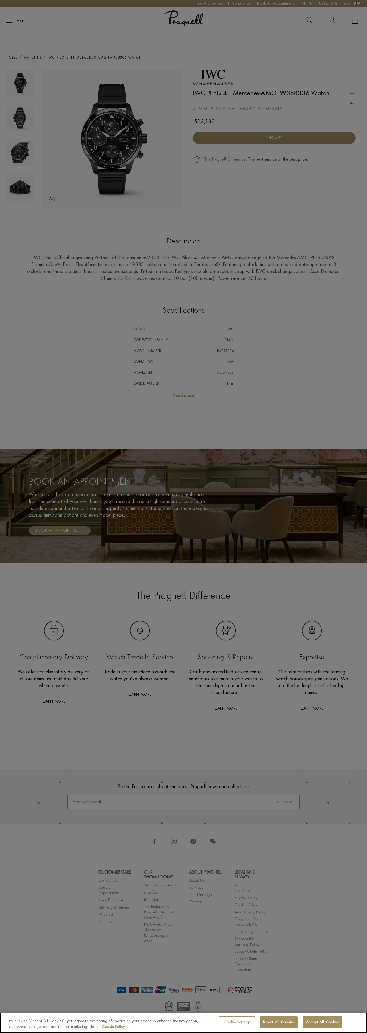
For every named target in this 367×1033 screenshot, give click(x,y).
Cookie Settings (236, 1024)
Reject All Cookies (278, 1024)
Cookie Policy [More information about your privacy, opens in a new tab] (113, 1028)
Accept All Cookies (322, 1024)
